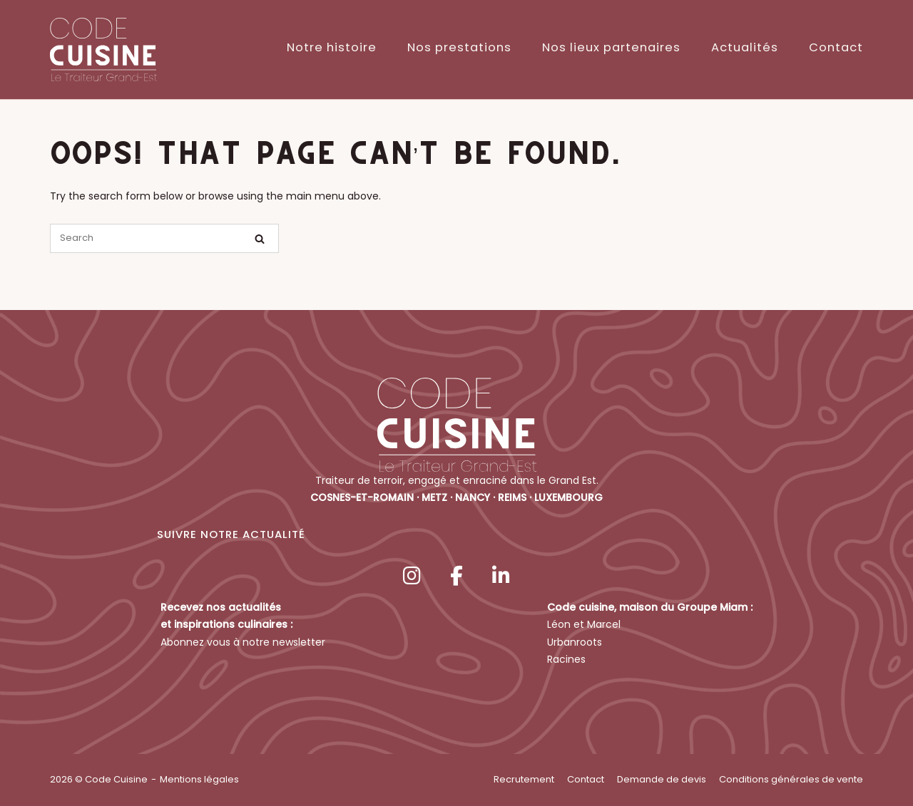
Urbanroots (574, 642)
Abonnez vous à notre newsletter (242, 642)
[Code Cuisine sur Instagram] (412, 576)
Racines (566, 659)
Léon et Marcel (584, 624)
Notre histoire (332, 47)
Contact (836, 47)
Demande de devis (661, 779)
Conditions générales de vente (791, 779)
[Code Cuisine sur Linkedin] (501, 576)
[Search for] (164, 238)
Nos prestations (459, 47)
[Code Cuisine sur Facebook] (456, 576)
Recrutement (524, 779)
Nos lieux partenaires (611, 47)
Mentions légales (199, 779)
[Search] (259, 239)
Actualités (744, 47)
